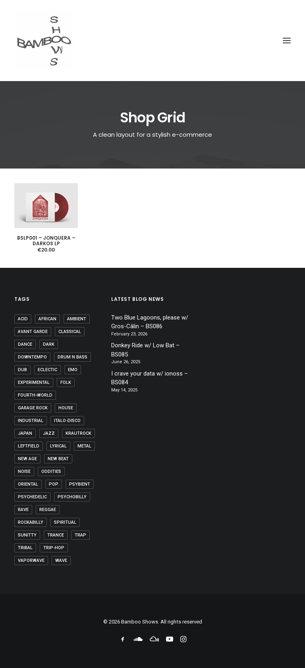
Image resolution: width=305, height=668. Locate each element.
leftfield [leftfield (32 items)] (28, 446)
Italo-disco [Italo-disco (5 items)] (67, 420)
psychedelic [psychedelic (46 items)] (32, 497)
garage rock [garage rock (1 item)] (33, 407)
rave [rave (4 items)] (23, 509)
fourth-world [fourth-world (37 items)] (35, 395)
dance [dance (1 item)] (25, 344)
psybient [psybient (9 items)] (79, 484)
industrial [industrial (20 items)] (30, 420)
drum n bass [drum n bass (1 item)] (72, 357)
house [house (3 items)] (65, 407)
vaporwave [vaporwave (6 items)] (31, 560)
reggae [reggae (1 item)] (47, 509)
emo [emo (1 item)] (72, 369)
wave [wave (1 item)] (61, 560)
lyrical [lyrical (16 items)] (58, 446)
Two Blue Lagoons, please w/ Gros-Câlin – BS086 (149, 322)
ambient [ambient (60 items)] (76, 318)
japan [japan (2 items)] (25, 433)
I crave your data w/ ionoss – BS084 (149, 378)
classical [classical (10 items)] (69, 331)
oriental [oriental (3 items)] (28, 484)
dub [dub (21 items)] (22, 369)
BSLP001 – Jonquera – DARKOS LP (46, 240)
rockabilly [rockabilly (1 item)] (30, 522)
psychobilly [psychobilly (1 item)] (72, 497)
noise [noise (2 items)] (24, 471)
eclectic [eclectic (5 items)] (47, 369)
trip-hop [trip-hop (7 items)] (53, 547)
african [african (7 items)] (47, 318)
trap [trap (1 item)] (80, 535)
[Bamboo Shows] (152, 40)
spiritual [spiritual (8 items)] (65, 522)
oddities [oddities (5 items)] (51, 471)
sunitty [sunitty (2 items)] (27, 535)
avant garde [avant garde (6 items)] (33, 331)
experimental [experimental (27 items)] (34, 382)
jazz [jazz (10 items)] (49, 433)
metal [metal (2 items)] (84, 446)
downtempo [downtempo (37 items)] (32, 357)
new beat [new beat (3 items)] (58, 458)
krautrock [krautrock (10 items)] (78, 433)
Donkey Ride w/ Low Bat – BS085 (145, 350)
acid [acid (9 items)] (23, 318)
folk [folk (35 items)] (65, 382)
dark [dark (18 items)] (48, 344)
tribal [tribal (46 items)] (25, 547)
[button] (286, 40)
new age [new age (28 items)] (27, 458)
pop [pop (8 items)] (53, 484)
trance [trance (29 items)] (55, 535)
